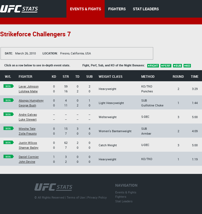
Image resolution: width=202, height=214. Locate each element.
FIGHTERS (117, 8)
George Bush (27, 105)
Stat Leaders (124, 201)
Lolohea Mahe (28, 91)
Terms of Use (76, 197)
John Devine (27, 162)
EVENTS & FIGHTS (85, 8)
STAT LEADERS (146, 8)
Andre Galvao (28, 114)
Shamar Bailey (29, 147)
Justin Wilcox (28, 143)
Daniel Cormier (29, 157)
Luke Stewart (28, 119)
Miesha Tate (27, 129)
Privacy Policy (97, 197)
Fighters (120, 196)
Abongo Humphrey (31, 100)
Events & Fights (125, 192)
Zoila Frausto (28, 133)
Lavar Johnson (29, 86)
